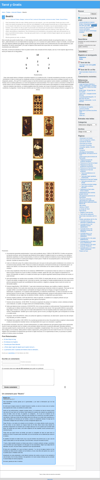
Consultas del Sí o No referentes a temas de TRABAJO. (86, 230)
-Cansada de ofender (85, 141)
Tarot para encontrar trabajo (89, 184)
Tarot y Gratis (12, 4)
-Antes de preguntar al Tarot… (87, 140)
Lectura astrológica (84, 29)
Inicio (3, 12)
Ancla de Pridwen (16, 12)
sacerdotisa (11, 353)
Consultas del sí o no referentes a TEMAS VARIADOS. (86, 235)
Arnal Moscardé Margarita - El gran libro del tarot (87, 97)
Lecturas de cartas (50, 19)
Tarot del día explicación (87, 214)
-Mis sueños (82, 205)
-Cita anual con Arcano (85, 143)
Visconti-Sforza (63, 19)
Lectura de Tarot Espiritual (86, 27)
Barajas (22, 19)
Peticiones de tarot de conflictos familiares (86, 160)
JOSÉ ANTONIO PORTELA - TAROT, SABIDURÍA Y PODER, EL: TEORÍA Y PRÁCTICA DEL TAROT (88, 86)
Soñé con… (82, 115)
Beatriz (9, 16)
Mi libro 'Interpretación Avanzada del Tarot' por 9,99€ (88, 24)
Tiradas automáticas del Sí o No (88, 219)
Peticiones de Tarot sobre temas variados (87, 190)
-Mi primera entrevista (85, 199)
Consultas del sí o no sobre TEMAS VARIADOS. (87, 248)
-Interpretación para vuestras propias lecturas (87, 193)
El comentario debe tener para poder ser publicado (22, 368)
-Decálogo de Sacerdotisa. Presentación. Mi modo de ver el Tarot (88, 153)
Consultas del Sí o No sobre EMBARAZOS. (88, 238)
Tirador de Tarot (83, 251)
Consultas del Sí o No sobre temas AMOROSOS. (88, 242)
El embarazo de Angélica (86, 107)
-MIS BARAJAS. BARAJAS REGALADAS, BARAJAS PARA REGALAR (88, 202)
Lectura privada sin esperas (86, 22)
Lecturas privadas (84, 109)
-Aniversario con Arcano (85, 138)
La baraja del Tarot (84, 209)
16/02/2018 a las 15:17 (9, 399)
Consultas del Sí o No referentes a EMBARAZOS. (87, 221)
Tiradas (8, 12)
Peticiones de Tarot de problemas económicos (86, 165)
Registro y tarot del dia (86, 212)
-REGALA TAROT (84, 207)
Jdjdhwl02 (82, 113)
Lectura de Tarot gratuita (39, 19)
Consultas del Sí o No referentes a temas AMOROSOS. (86, 225)
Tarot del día (82, 210)
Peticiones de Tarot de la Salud (88, 163)
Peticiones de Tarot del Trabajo (88, 179)
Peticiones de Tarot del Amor (88, 168)
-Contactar (82, 150)
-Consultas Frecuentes (85, 145)
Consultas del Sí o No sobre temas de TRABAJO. (88, 245)
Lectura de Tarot (29, 19)
